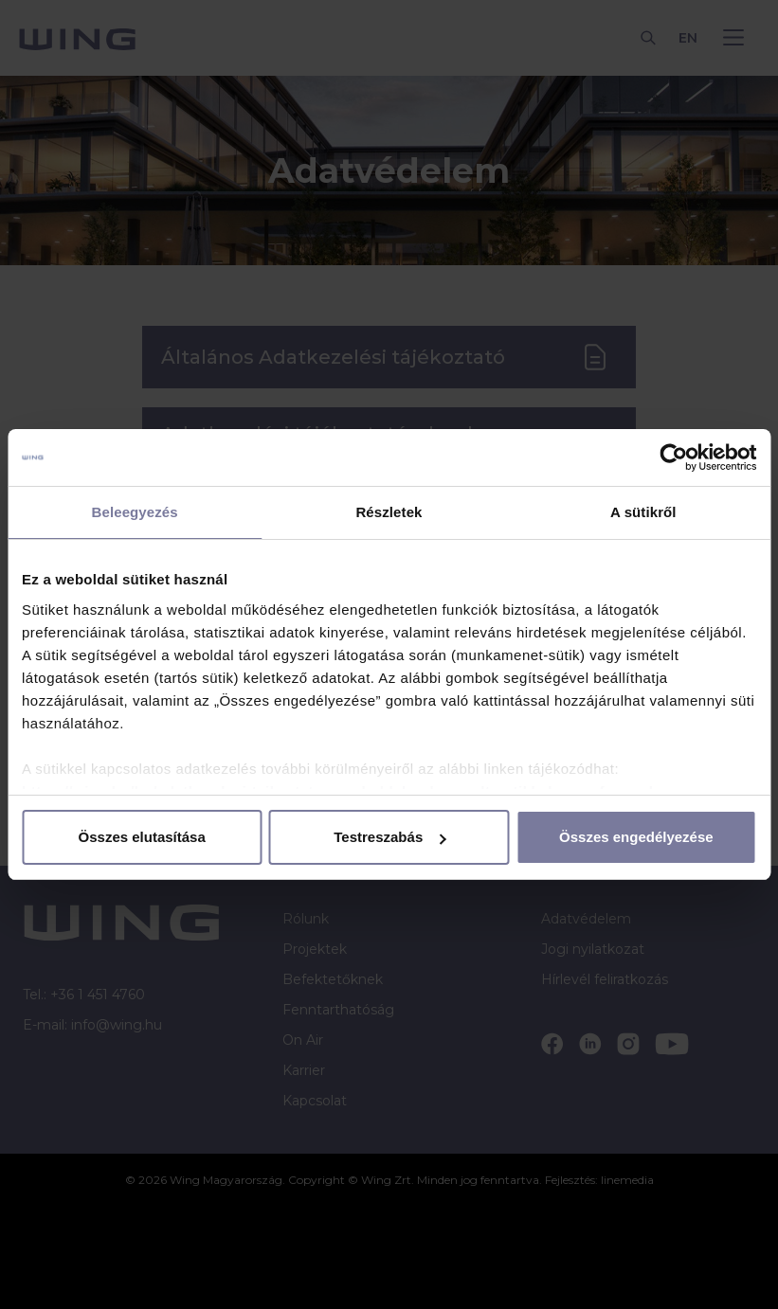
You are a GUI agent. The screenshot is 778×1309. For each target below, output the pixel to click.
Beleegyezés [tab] (135, 512)
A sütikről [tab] (643, 512)
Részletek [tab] (388, 512)
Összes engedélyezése (636, 837)
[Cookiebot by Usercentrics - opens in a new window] (673, 457)
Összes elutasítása (142, 837)
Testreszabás (389, 837)
